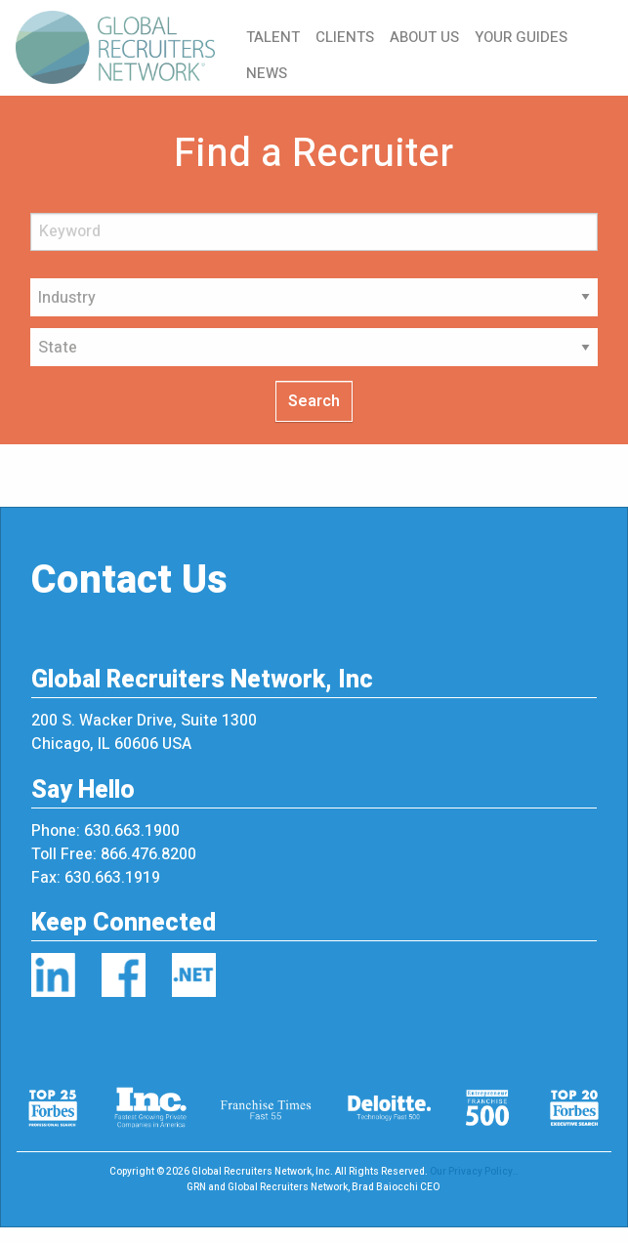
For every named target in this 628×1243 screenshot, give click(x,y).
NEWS (266, 73)
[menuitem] (123, 48)
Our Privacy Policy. (473, 1172)
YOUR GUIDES (521, 37)
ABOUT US (424, 37)
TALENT (273, 37)
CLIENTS (344, 37)
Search (314, 401)
